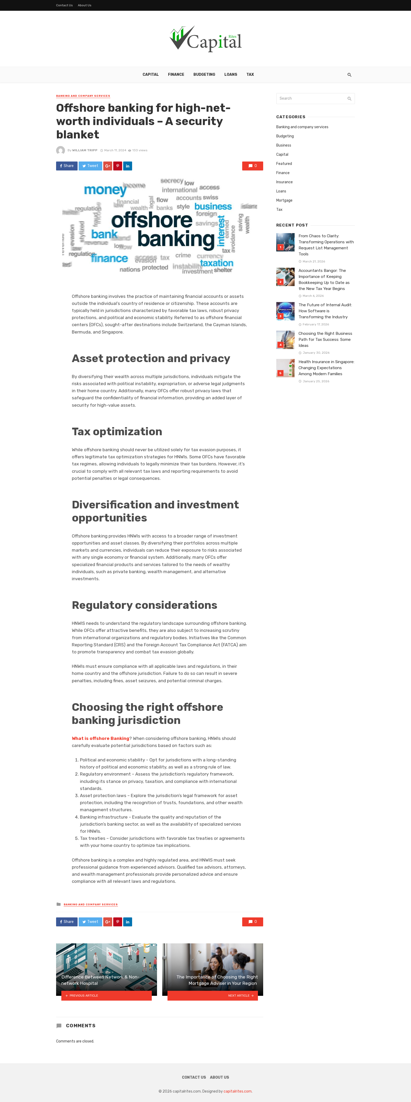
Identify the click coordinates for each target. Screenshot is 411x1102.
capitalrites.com (238, 1091)
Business (283, 145)
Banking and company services (83, 96)
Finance (176, 74)
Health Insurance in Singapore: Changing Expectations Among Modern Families (326, 367)
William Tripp (85, 150)
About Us (84, 5)
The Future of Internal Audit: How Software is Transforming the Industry (325, 311)
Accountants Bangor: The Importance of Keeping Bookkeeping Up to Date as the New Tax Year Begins (324, 279)
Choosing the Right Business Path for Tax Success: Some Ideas (325, 339)
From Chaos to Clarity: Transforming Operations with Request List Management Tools (326, 245)
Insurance (284, 182)
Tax (250, 74)
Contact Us (64, 5)
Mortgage (284, 200)
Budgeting (204, 74)
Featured (284, 164)
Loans (230, 74)
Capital (151, 74)
